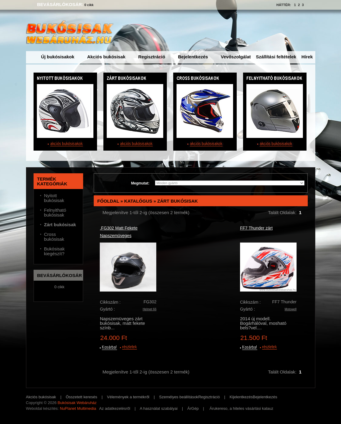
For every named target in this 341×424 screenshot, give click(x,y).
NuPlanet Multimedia (78, 408)
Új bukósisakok (57, 56)
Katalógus (138, 201)
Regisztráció (151, 56)
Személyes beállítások (178, 397)
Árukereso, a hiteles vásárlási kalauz (241, 408)
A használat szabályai (158, 408)
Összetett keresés (81, 397)
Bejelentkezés (193, 56)
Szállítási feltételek (276, 56)
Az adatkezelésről (114, 408)
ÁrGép (193, 408)
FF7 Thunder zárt (256, 228)
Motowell (290, 309)
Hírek (307, 56)
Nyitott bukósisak (54, 198)
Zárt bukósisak (177, 201)
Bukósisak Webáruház (76, 402)
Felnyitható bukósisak (55, 212)
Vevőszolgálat (236, 56)
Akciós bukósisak (106, 56)
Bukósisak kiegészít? (54, 251)
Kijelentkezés (241, 397)
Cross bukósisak (54, 237)
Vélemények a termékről (128, 397)
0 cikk (89, 5)
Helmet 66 (150, 309)
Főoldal (108, 201)
